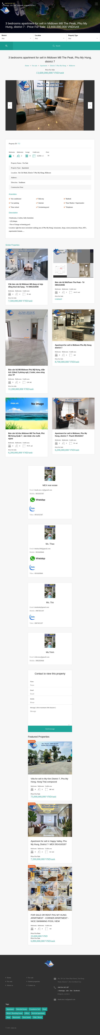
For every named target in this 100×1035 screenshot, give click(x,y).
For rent (9, 981)
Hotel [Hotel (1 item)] (44, 1009)
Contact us (31, 985)
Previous (10, 105)
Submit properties (34, 981)
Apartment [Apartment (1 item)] (10, 1009)
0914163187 (40, 493)
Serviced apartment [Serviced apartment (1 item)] (38, 1013)
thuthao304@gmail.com (42, 549)
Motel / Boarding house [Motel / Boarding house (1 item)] (14, 1013)
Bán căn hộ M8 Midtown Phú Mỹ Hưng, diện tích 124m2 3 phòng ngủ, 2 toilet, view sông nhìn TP (26, 372)
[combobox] (16, 38)
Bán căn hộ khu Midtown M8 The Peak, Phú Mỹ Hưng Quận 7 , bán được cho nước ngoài (26, 436)
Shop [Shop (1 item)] (8, 1017)
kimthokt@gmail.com (41, 607)
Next (90, 105)
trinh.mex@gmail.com (41, 657)
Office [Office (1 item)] (27, 1013)
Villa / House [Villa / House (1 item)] (37, 1017)
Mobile (32, 699)
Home (27, 65)
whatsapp (6, 5)
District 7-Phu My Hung (58, 65)
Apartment (43, 65)
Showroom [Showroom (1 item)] (16, 1017)
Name (32, 681)
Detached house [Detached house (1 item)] (21, 1009)
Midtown (72, 65)
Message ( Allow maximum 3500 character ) (43, 707)
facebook (20, 5)
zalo (11, 5)
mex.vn (13, 1028)
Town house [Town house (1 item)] (26, 1017)
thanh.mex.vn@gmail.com (43, 490)
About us (10, 985)
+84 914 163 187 (10, 3)
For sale (34, 65)
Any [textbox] (3, 38)
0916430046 (40, 552)
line (15, 5)
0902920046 (40, 661)
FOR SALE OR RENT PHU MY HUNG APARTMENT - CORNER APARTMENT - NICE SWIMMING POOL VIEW (50, 918)
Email (32, 690)
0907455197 (40, 611)
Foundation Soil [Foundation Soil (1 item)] (34, 1009)
